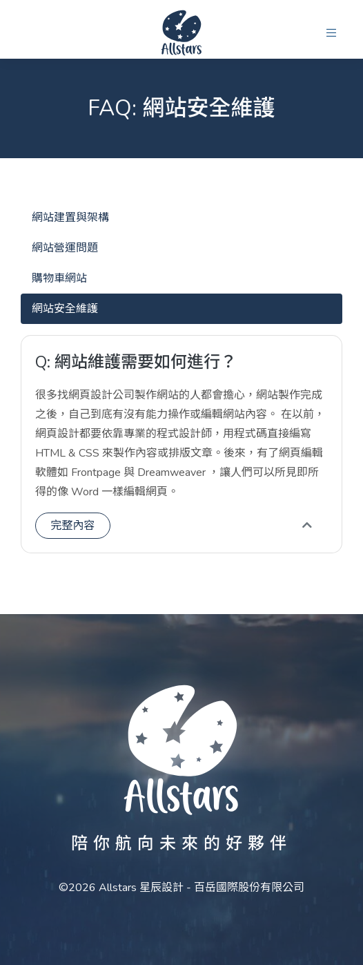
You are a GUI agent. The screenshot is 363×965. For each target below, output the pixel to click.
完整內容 (73, 525)
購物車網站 (59, 278)
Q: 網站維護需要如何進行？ (136, 362)
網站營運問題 (65, 248)
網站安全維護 (65, 308)
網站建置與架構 (70, 217)
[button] (331, 33)
